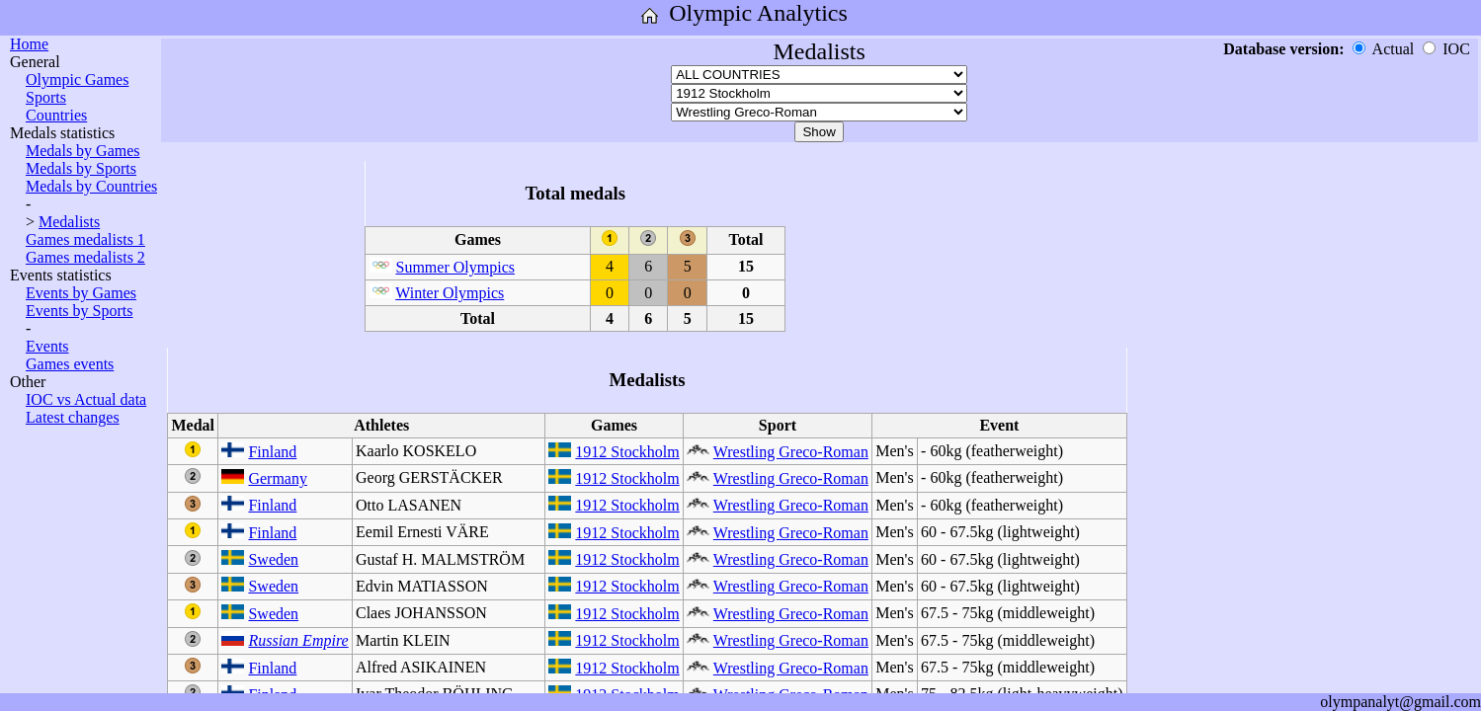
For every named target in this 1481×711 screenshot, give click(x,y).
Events (47, 346)
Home (29, 44)
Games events (70, 364)
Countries (56, 115)
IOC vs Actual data (86, 399)
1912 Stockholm (627, 451)
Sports (46, 97)
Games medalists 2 (85, 257)
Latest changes (73, 417)
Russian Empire (298, 640)
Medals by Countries (91, 186)
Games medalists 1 (85, 239)
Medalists (69, 221)
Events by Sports (79, 310)
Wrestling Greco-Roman (790, 451)
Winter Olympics (449, 292)
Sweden (273, 559)
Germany (277, 478)
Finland (272, 451)
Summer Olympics (455, 267)
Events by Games (81, 292)
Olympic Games (77, 79)
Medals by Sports (81, 168)
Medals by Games (83, 150)
